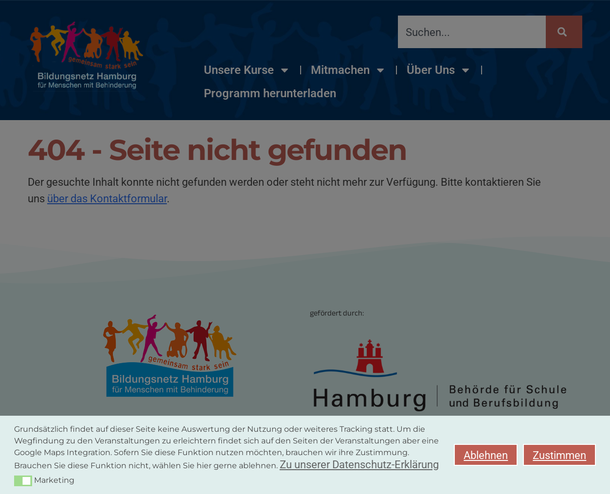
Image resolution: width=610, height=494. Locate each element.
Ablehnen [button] (486, 455)
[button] (23, 481)
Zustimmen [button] (559, 455)
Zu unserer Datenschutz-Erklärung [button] (359, 464)
